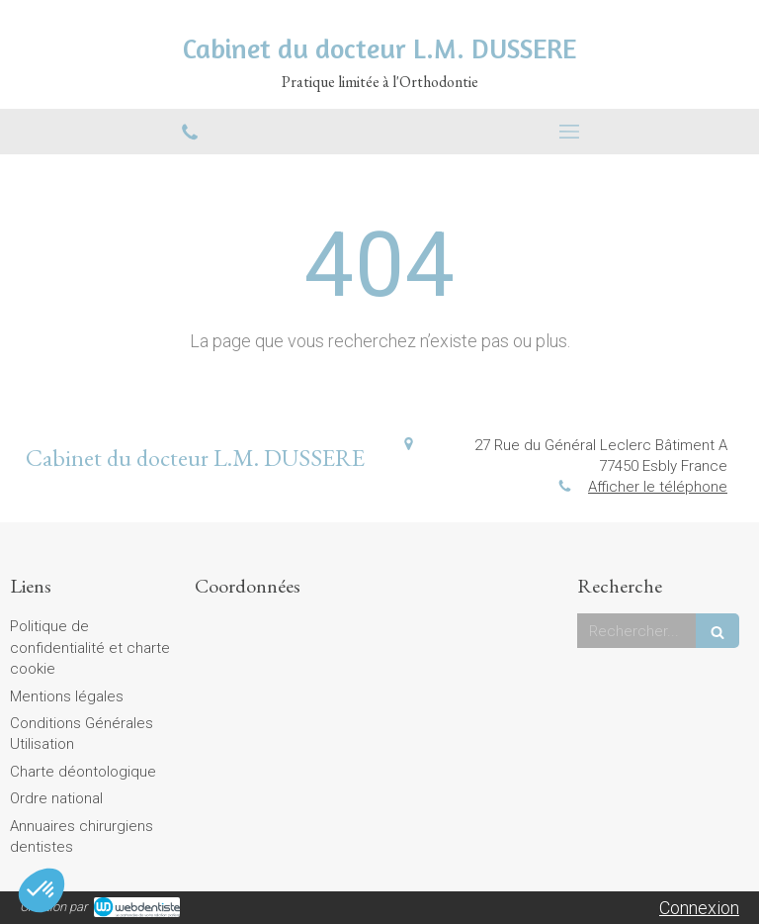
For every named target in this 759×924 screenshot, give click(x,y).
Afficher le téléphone (657, 487)
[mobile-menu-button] (569, 131)
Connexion (699, 907)
